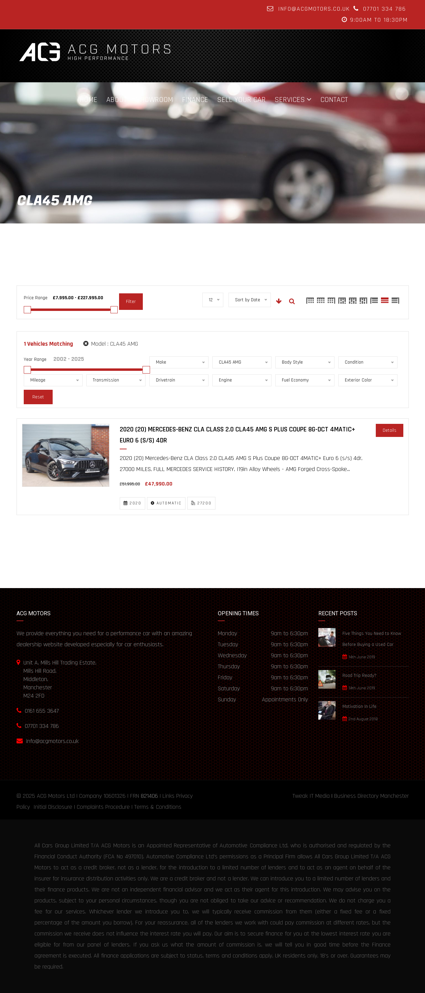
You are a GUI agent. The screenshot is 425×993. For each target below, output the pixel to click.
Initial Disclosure (52, 807)
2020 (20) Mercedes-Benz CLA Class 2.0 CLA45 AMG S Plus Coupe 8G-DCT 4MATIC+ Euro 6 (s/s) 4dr (237, 435)
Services (290, 99)
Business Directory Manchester (371, 796)
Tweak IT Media (311, 796)
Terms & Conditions (157, 807)
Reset (38, 397)
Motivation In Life (359, 706)
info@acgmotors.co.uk (314, 9)
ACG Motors (51, 796)
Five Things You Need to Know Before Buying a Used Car (371, 639)
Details (389, 430)
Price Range (35, 298)
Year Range (35, 359)
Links (168, 796)
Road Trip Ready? (359, 675)
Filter (131, 302)
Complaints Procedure (103, 807)
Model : (110, 344)
